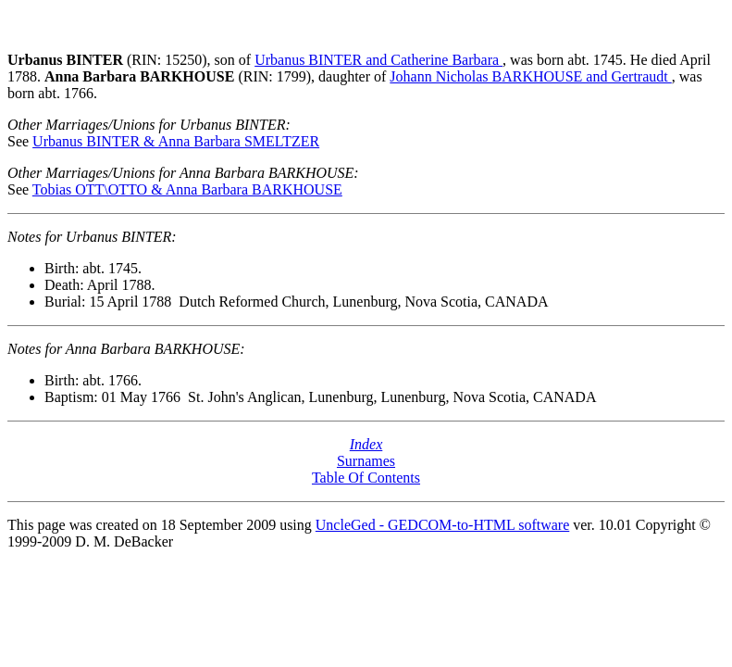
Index (366, 444)
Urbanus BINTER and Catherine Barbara (378, 60)
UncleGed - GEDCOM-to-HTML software (442, 525)
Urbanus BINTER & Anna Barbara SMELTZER (175, 141)
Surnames (366, 461)
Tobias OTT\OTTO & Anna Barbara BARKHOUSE (187, 189)
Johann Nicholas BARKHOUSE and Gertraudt (530, 76)
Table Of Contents (366, 477)
